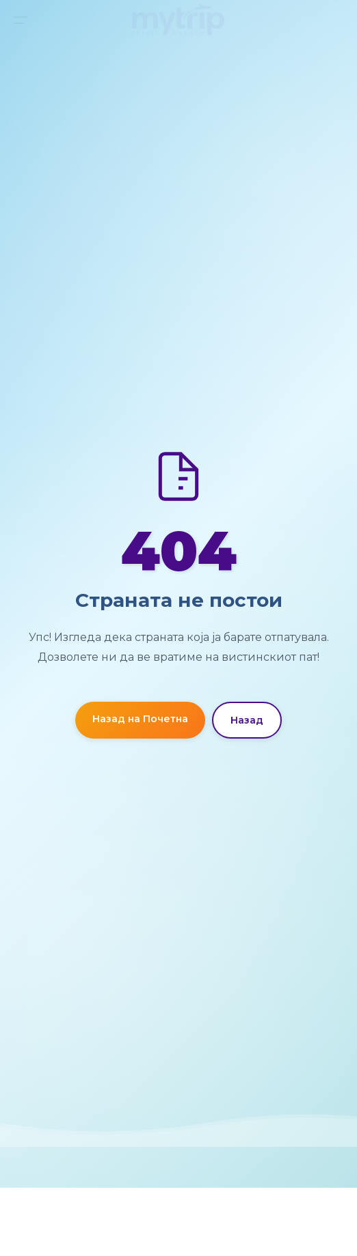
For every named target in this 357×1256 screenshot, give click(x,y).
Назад (246, 720)
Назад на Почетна (140, 719)
